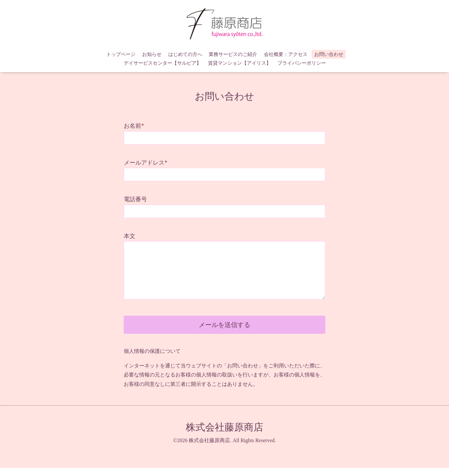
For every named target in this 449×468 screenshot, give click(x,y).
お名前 (134, 126)
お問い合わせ (328, 54)
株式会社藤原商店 (224, 427)
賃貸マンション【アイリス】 (239, 63)
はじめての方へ (185, 54)
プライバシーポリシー (301, 63)
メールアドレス (145, 162)
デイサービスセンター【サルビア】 (162, 63)
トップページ (120, 54)
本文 (129, 236)
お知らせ (152, 54)
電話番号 (135, 199)
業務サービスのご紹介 (233, 54)
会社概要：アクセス (286, 54)
